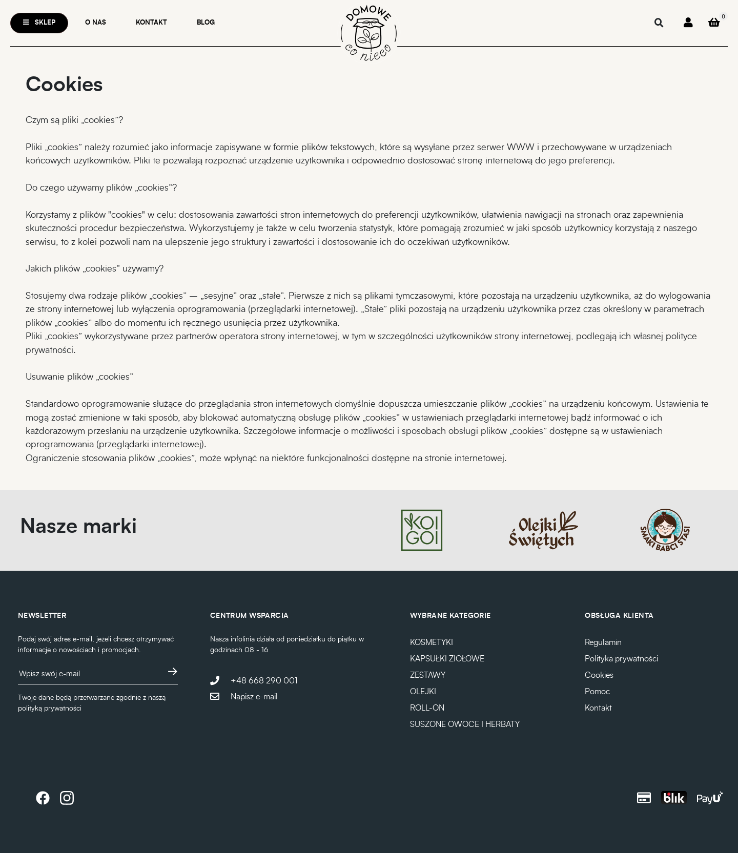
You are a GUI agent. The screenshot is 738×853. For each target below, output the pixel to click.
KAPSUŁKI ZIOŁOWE (447, 659)
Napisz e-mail (254, 697)
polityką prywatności (49, 708)
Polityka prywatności (621, 659)
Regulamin (603, 642)
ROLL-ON (427, 708)
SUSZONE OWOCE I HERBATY (465, 724)
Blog (206, 22)
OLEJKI (423, 692)
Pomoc (597, 692)
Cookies (599, 675)
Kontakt (151, 22)
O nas (95, 22)
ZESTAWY (427, 675)
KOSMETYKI (431, 642)
